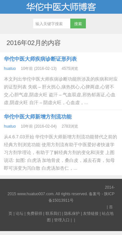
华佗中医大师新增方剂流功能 (38, 116)
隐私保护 (72, 213)
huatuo (10, 68)
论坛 (19, 213)
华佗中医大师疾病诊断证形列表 (40, 59)
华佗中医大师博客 (61, 7)
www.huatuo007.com (35, 194)
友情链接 (91, 213)
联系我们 (53, 213)
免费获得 (34, 213)
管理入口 (62, 220)
